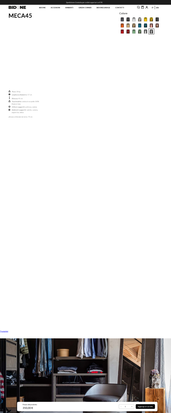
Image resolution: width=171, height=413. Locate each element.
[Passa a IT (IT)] (153, 7)
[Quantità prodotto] (126, 407)
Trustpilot (4, 331)
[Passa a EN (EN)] (157, 7)
